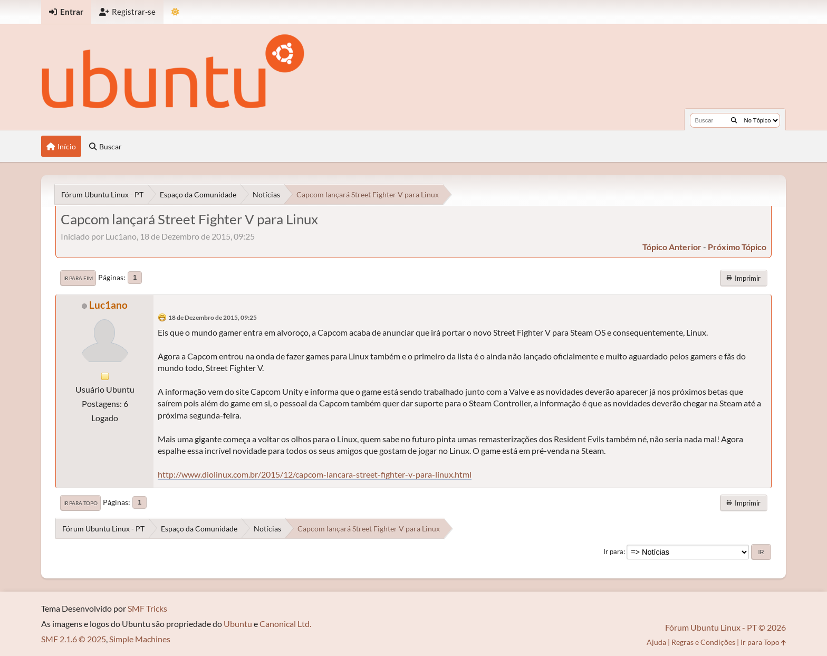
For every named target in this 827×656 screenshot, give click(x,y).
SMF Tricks (147, 608)
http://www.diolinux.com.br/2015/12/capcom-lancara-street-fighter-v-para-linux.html (315, 474)
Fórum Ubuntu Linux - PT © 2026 (725, 627)
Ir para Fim (78, 278)
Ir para (613, 551)
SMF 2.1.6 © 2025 (73, 639)
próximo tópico (737, 247)
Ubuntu (238, 624)
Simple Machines (139, 639)
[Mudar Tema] (175, 12)
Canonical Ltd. (285, 624)
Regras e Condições (703, 642)
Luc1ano (108, 305)
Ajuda (656, 642)
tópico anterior (671, 247)
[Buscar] (734, 120)
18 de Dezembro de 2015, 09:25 (212, 317)
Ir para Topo (80, 503)
